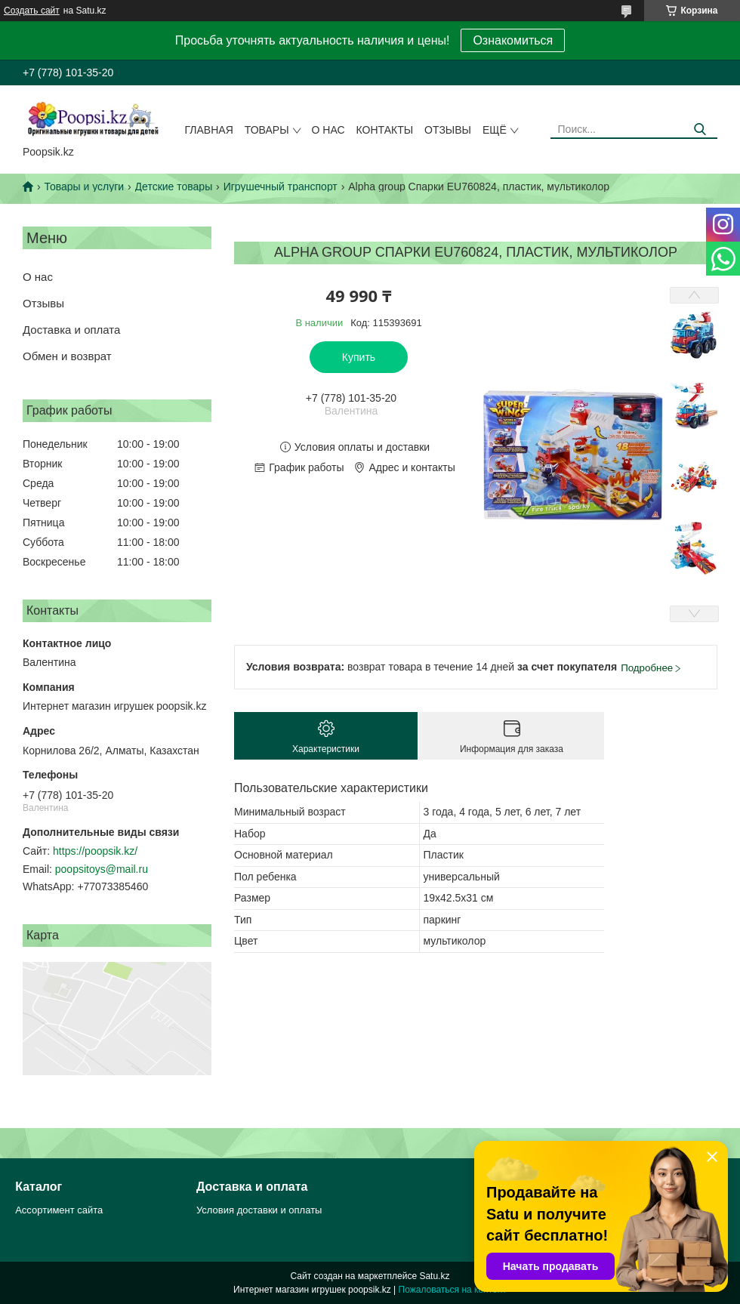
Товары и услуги (84, 186)
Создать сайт (32, 10)
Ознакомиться (513, 40)
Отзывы (447, 130)
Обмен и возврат (67, 356)
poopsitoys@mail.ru (101, 869)
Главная (209, 130)
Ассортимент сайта (59, 1210)
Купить (358, 357)
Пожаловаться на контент (453, 1289)
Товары (267, 130)
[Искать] (700, 129)
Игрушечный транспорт (281, 186)
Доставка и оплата (71, 329)
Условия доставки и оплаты (259, 1210)
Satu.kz (434, 1276)
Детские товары (174, 186)
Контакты (385, 130)
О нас (328, 130)
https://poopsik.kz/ (95, 851)
